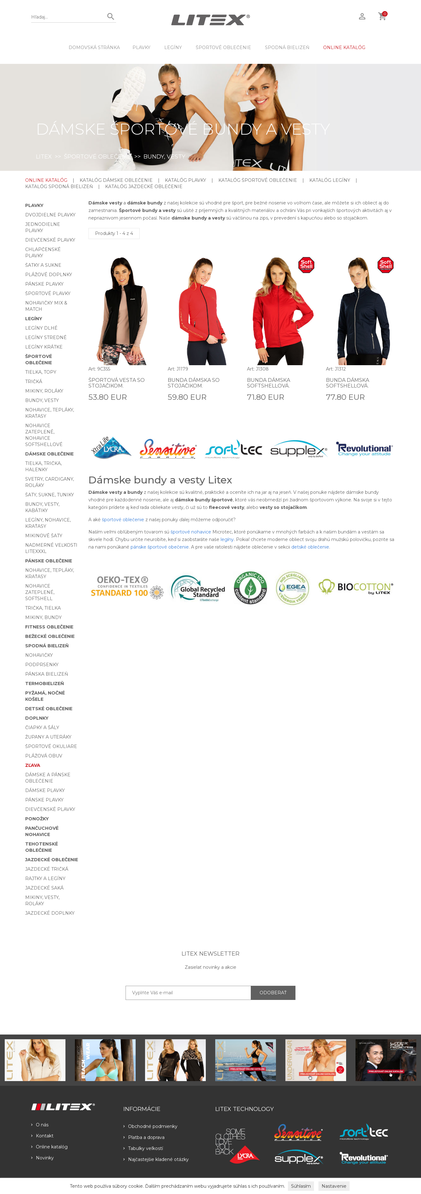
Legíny (173, 47)
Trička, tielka (43, 608)
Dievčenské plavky (50, 240)
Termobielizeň (44, 683)
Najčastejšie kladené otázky (156, 1159)
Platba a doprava (144, 1137)
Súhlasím (301, 1186)
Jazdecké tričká (46, 869)
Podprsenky (42, 664)
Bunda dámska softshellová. (268, 383)
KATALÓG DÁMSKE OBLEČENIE (116, 180)
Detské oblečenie (48, 708)
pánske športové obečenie (160, 547)
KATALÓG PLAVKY (185, 180)
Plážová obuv (43, 756)
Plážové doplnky (48, 274)
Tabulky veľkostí (143, 1148)
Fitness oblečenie (49, 627)
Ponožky (37, 819)
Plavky (141, 47)
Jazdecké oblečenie (51, 859)
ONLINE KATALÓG (344, 47)
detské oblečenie (310, 547)
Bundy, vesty (42, 400)
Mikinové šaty (43, 535)
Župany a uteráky (48, 737)
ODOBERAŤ (273, 993)
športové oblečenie (123, 519)
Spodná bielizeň (287, 47)
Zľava (32, 765)
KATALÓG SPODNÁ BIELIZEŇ (59, 186)
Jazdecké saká (44, 888)
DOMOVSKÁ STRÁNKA (94, 47)
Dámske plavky (45, 790)
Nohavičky (39, 655)
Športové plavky (47, 293)
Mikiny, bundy (43, 617)
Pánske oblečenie (48, 561)
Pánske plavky (44, 284)
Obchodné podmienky (150, 1126)
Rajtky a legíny (45, 878)
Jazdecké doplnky (50, 913)
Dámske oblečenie (49, 454)
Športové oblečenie (223, 47)
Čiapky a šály (42, 727)
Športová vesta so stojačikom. (116, 383)
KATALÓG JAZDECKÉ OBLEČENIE (143, 186)
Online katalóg (49, 1147)
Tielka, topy (40, 372)
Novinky (42, 1158)
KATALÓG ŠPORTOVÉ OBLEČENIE (257, 180)
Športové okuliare (51, 746)
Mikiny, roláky (44, 391)
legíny (227, 539)
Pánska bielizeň (46, 674)
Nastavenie (334, 1186)
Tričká (33, 381)
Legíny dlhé (41, 328)
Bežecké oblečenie (50, 636)
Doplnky (36, 718)
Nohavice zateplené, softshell (39, 592)
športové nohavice (191, 532)
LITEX (44, 156)
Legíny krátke (44, 347)
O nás (39, 1125)
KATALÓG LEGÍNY (329, 180)
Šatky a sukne (43, 265)
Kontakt (42, 1136)
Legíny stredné (46, 337)
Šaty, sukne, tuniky (49, 495)
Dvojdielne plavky (50, 215)
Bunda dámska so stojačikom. (194, 383)
